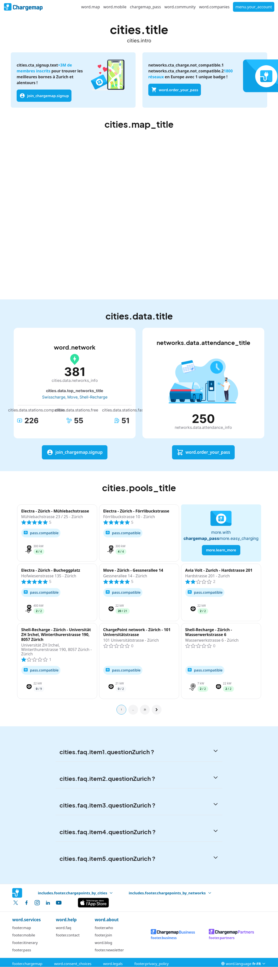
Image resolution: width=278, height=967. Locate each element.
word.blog (103, 942)
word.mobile (114, 7)
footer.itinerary (25, 942)
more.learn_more (221, 550)
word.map (90, 7)
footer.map (21, 927)
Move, (73, 397)
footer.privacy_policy (151, 963)
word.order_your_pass (174, 90)
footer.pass (21, 949)
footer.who (104, 927)
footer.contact (68, 935)
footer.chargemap (27, 963)
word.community (180, 7)
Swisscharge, (54, 397)
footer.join (103, 935)
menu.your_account (253, 7)
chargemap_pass (145, 7)
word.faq (63, 927)
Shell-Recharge (93, 397)
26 (145, 709)
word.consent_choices (72, 963)
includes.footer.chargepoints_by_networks (170, 892)
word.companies (214, 7)
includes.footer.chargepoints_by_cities (75, 892)
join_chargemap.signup (44, 96)
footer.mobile (23, 935)
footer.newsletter (109, 949)
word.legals (113, 963)
